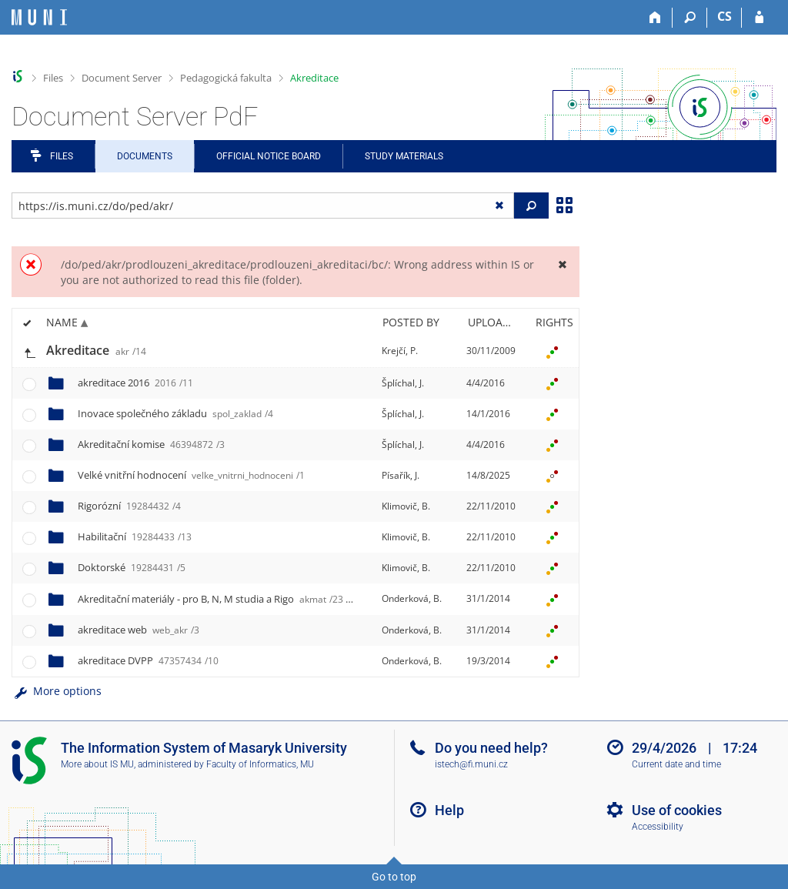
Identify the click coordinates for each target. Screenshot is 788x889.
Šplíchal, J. (403, 382)
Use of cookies (677, 810)
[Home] (655, 18)
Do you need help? (491, 748)
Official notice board (268, 156)
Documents (144, 156)
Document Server (122, 78)
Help (449, 810)
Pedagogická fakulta (226, 78)
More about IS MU (97, 764)
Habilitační (135, 536)
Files (53, 78)
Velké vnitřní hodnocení (191, 475)
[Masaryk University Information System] (39, 17)
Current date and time (676, 764)
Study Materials (404, 156)
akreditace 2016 (135, 382)
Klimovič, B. (406, 506)
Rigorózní (129, 506)
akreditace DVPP (148, 660)
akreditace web (138, 630)
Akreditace (314, 78)
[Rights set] (552, 351)
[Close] (562, 264)
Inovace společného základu (175, 413)
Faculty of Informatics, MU (260, 764)
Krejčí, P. (400, 350)
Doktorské (131, 567)
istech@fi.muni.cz (471, 764)
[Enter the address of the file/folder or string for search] (263, 205)
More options (57, 690)
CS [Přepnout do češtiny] (724, 16)
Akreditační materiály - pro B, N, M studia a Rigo (210, 599)
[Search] (690, 18)
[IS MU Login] (759, 18)
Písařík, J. (400, 475)
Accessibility (657, 826)
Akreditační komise (151, 444)
